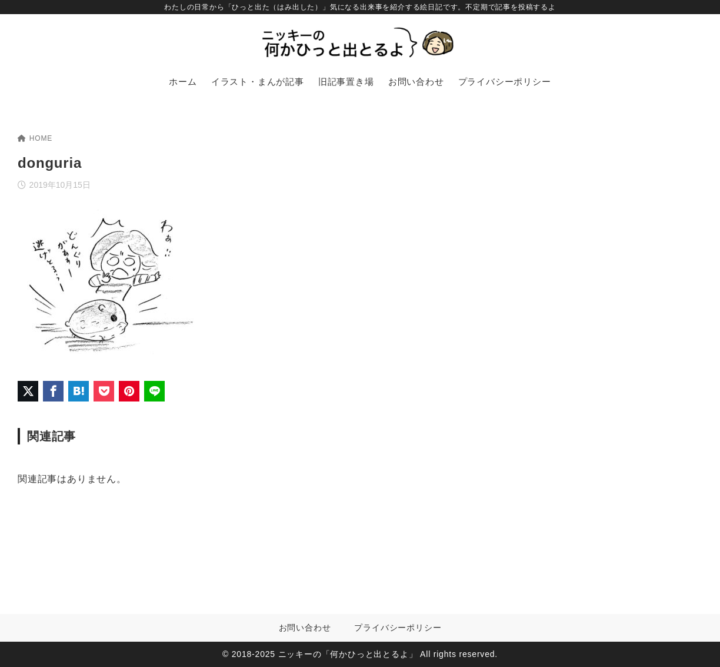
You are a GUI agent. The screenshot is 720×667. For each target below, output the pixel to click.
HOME (35, 138)
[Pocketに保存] (104, 391)
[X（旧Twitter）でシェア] (28, 391)
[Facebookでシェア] (53, 391)
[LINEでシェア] (154, 391)
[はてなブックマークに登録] (78, 391)
